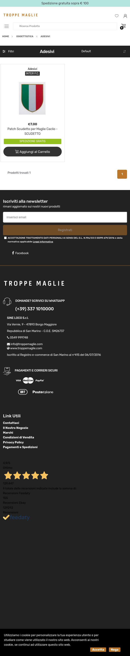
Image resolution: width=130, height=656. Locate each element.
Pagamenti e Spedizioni (20, 447)
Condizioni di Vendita (18, 437)
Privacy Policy (13, 442)
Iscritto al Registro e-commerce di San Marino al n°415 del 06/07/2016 (54, 355)
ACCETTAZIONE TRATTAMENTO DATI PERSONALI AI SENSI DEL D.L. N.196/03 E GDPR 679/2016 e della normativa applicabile (65, 239)
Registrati (65, 230)
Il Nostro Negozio (15, 428)
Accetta (98, 649)
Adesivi (32, 69)
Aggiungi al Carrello (32, 152)
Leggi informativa (43, 241)
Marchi (8, 432)
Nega (114, 649)
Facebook (20, 253)
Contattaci (11, 423)
